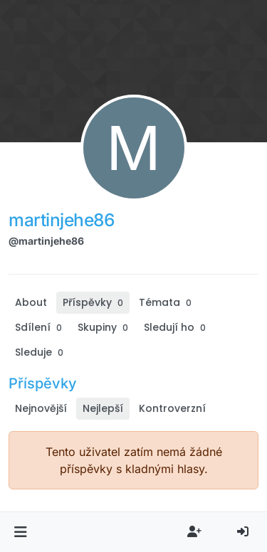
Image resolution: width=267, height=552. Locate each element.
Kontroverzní (172, 408)
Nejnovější (41, 408)
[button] (20, 532)
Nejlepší (103, 408)
